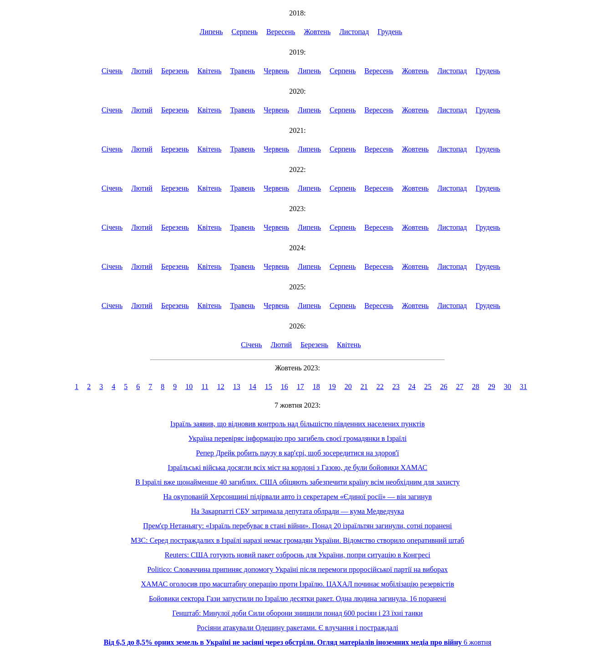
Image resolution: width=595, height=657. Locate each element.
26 (444, 386)
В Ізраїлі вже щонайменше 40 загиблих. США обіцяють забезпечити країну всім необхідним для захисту (297, 482)
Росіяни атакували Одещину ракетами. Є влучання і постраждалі (297, 628)
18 (316, 386)
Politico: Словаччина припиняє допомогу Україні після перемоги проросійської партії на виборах (297, 569)
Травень (242, 71)
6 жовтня (298, 642)
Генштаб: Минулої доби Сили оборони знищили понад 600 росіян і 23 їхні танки (297, 613)
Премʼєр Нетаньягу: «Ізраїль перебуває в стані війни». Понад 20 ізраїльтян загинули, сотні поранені (297, 526)
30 (507, 386)
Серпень (245, 31)
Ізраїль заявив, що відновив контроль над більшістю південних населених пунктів (297, 424)
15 (268, 386)
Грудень (389, 31)
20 (348, 386)
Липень (211, 31)
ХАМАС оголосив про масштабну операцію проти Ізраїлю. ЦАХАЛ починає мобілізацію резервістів (297, 584)
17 (300, 386)
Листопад (354, 31)
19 (332, 386)
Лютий (142, 71)
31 (523, 386)
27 (459, 386)
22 (380, 386)
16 (284, 386)
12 (220, 386)
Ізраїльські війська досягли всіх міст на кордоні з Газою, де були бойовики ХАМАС (297, 467)
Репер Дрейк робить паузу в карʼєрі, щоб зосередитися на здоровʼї (297, 453)
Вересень (280, 31)
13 (236, 386)
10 (189, 386)
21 (364, 386)
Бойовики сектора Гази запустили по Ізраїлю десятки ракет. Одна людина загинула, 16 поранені (297, 598)
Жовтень (317, 31)
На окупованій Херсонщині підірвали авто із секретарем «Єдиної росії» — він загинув (297, 496)
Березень (175, 71)
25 (428, 386)
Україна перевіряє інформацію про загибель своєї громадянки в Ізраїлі (297, 438)
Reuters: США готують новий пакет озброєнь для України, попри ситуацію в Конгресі (297, 555)
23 (396, 386)
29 (491, 386)
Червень (276, 71)
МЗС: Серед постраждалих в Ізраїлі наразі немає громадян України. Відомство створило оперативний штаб (297, 540)
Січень (112, 71)
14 (252, 386)
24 (412, 386)
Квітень (210, 71)
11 (204, 386)
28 (475, 386)
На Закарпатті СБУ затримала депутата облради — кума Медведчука (297, 511)
